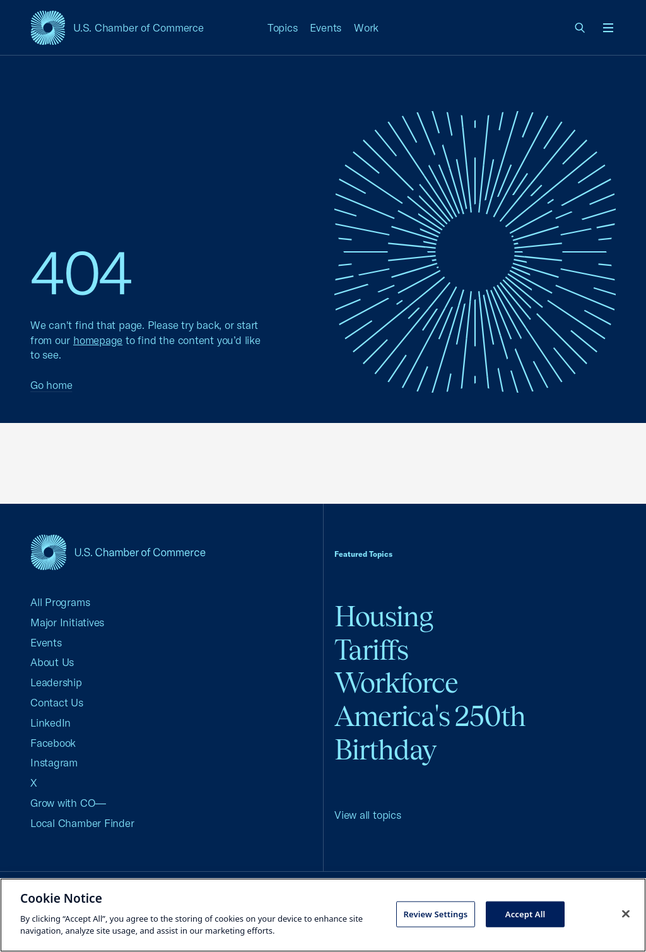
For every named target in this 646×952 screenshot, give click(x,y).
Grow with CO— (68, 802)
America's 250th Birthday (430, 733)
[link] (580, 27)
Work (366, 27)
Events (325, 27)
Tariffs (371, 650)
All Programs (60, 602)
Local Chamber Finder (82, 823)
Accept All (525, 913)
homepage (97, 340)
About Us (52, 662)
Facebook (53, 742)
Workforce (396, 683)
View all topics (367, 814)
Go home (51, 384)
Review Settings (435, 913)
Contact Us (56, 702)
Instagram (54, 762)
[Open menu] (608, 27)
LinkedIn (50, 722)
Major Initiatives (67, 622)
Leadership (56, 682)
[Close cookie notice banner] (626, 913)
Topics (282, 27)
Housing (383, 616)
